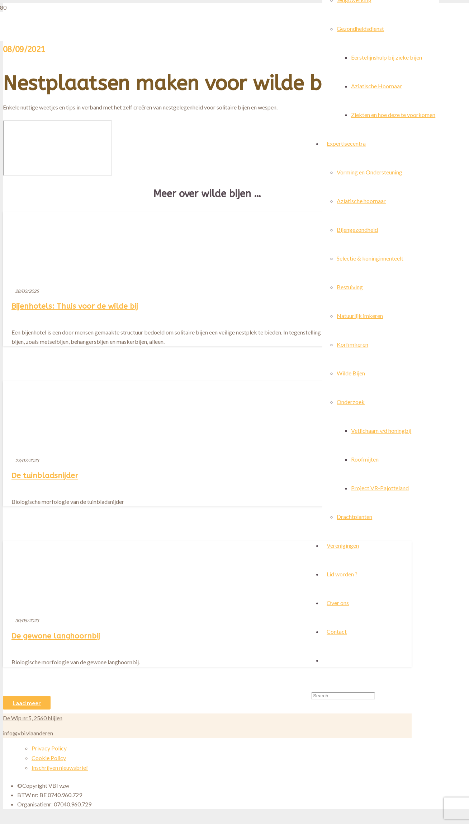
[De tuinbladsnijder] (80, 508)
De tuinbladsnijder (44, 475)
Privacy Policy (49, 748)
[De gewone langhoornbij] (118, 655)
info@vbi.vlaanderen (28, 733)
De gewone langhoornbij (55, 636)
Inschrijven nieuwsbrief (60, 767)
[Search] (343, 695)
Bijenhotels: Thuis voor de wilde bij (74, 306)
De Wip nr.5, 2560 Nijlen (32, 718)
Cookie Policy (49, 757)
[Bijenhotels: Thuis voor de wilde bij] (235, 516)
